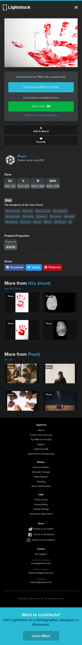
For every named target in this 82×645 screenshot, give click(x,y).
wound (25, 222)
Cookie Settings (41, 508)
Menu (76, 7)
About (41, 430)
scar (37, 222)
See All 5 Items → (14, 288)
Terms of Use (41, 499)
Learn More (41, 635)
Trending (41, 481)
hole (47, 222)
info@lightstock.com (41, 563)
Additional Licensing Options (41, 115)
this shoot (38, 283)
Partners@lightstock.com (41, 572)
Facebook (14, 267)
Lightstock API (41, 448)
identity (28, 216)
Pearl (22, 156)
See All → (10, 359)
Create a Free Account (41, 434)
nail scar (60, 222)
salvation (11, 222)
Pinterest (52, 267)
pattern (42, 216)
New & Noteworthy (41, 486)
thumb (27, 211)
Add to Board (41, 130)
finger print (12, 216)
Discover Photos (41, 467)
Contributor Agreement (41, 513)
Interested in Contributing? (41, 453)
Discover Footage (41, 471)
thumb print (43, 211)
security (55, 216)
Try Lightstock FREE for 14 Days (41, 87)
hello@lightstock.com (41, 582)
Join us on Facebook (43, 534)
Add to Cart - (41, 106)
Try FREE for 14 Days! (41, 439)
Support (41, 444)
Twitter (34, 267)
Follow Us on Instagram (43, 539)
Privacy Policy (41, 504)
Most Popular (41, 476)
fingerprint (60, 211)
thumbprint (12, 211)
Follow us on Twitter (44, 528)
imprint (69, 216)
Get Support (41, 553)
